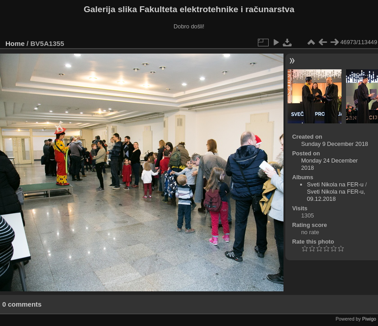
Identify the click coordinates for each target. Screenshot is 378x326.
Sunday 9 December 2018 (334, 143)
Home (15, 43)
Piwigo (369, 318)
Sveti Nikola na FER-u (335, 184)
